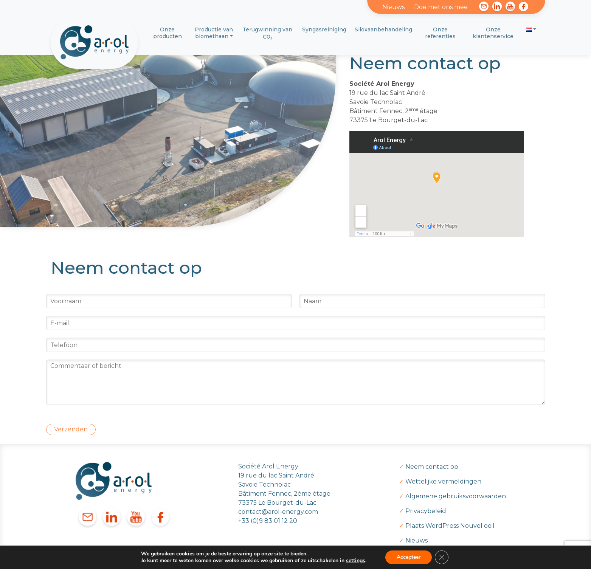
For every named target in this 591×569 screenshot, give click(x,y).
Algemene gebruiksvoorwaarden (455, 496)
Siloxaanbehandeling (383, 29)
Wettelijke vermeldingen (443, 481)
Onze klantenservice (493, 33)
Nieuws (393, 7)
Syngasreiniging (324, 29)
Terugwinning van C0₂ (267, 33)
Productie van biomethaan (214, 33)
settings (355, 560)
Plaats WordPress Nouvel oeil (450, 525)
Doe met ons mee (441, 7)
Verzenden (71, 429)
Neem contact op (431, 466)
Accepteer (408, 557)
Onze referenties (440, 33)
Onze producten (167, 33)
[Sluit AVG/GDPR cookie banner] (441, 557)
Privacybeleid (425, 511)
